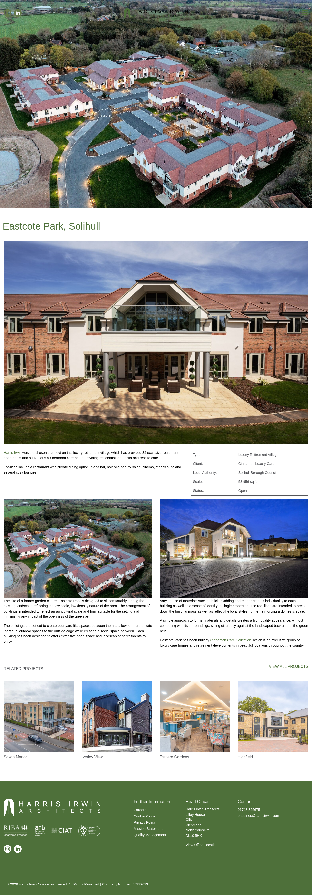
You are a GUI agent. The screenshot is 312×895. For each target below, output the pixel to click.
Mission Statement (148, 829)
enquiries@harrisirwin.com (258, 815)
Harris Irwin (12, 453)
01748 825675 (249, 810)
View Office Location (202, 845)
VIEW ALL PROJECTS (288, 666)
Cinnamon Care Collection (230, 640)
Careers (140, 810)
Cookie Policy (144, 816)
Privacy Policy (145, 822)
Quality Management (150, 835)
